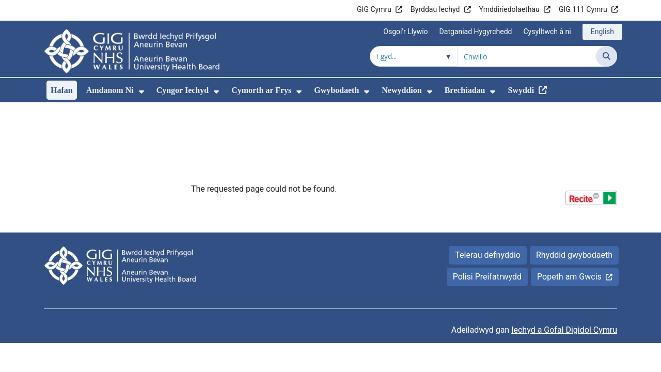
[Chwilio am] (526, 56)
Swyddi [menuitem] (521, 90)
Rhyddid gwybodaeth (574, 185)
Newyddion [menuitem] (401, 90)
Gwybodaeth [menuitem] (336, 90)
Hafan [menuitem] (62, 90)
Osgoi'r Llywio (405, 31)
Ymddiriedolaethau (509, 9)
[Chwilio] (606, 56)
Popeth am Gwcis (569, 206)
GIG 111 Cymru (583, 9)
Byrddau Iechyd (435, 9)
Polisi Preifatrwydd (487, 206)
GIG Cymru (374, 9)
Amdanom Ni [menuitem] (110, 90)
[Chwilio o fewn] (414, 56)
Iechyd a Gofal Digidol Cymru (564, 260)
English (602, 31)
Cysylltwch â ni (547, 31)
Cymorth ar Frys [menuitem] (261, 90)
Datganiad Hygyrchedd (475, 31)
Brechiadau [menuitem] (465, 90)
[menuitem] (141, 92)
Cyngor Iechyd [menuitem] (182, 90)
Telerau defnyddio (488, 185)
